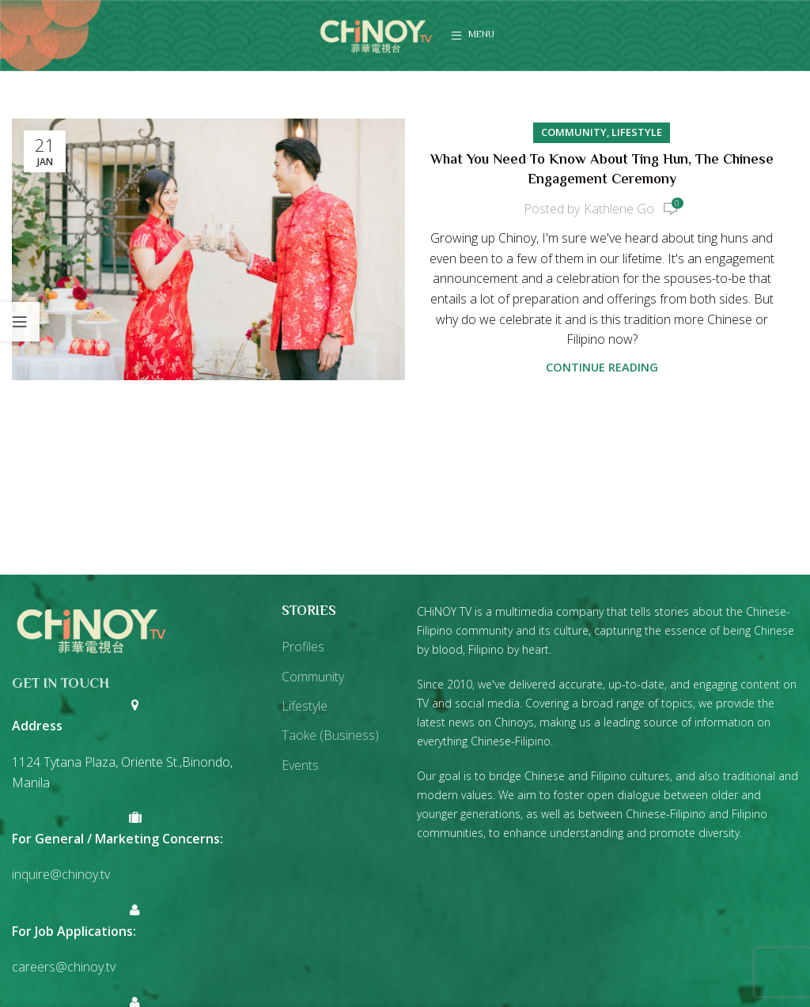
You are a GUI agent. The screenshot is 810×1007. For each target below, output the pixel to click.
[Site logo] (375, 34)
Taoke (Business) (330, 735)
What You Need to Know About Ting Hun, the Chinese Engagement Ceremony (602, 170)
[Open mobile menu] (472, 35)
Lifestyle (636, 132)
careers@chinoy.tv (63, 966)
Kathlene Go (619, 208)
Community (574, 132)
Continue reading (602, 367)
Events (300, 765)
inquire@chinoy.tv (61, 874)
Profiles (303, 646)
